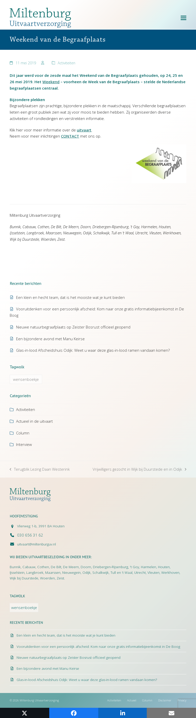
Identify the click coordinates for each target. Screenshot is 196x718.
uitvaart (84, 129)
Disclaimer (165, 700)
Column (22, 432)
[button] (183, 18)
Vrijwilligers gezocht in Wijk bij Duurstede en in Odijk (139, 469)
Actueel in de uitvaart (34, 421)
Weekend (50, 81)
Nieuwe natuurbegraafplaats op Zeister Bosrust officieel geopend (73, 327)
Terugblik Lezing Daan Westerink (40, 469)
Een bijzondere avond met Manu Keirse (50, 338)
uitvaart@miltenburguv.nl (36, 544)
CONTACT (70, 136)
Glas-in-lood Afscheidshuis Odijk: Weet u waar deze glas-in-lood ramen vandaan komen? (93, 350)
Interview (24, 444)
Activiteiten (66, 62)
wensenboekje (26, 379)
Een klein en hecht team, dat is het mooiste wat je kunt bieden (70, 297)
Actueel (131, 700)
